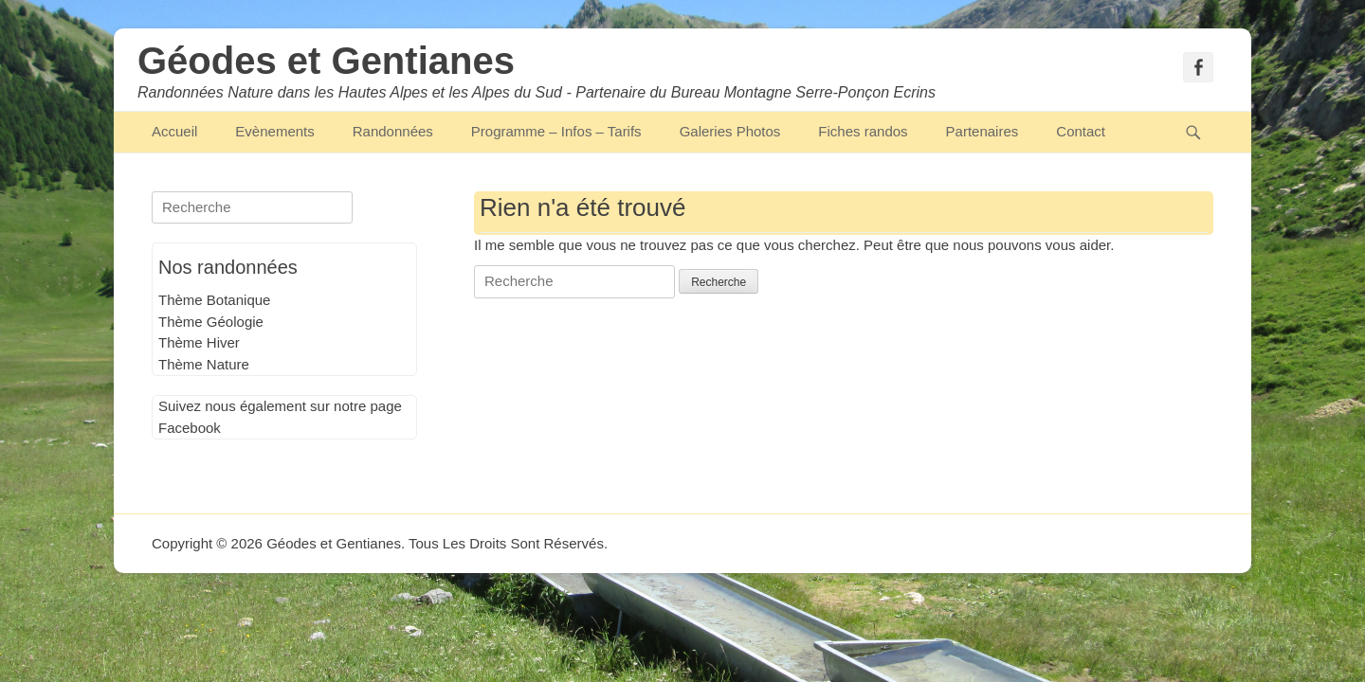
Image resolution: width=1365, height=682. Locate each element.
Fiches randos (862, 131)
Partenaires (982, 131)
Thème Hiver (199, 342)
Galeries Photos (730, 131)
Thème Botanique (214, 300)
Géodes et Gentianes (326, 60)
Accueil (174, 131)
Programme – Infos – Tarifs (556, 131)
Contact (1080, 131)
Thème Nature (203, 364)
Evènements (274, 131)
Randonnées (393, 131)
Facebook (189, 428)
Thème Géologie (211, 322)
